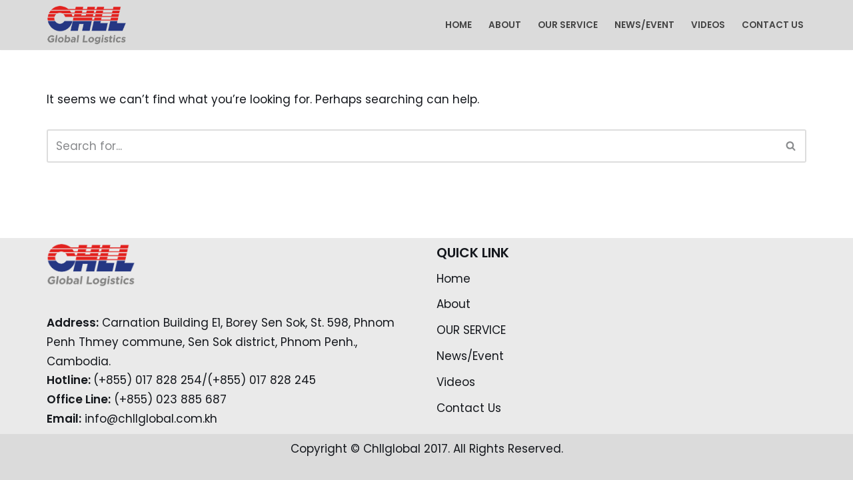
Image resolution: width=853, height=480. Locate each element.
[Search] (411, 146)
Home (458, 25)
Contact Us (773, 25)
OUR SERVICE (568, 25)
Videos (708, 25)
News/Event (644, 25)
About (504, 25)
